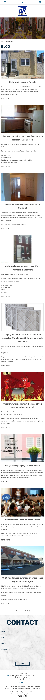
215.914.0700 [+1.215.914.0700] (23, 673)
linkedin (22, 682)
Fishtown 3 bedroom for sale (22, 82)
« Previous (18, 611)
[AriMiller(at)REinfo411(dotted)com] (40, 2)
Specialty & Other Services (21, 688)
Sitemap (32, 691)
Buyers (30, 686)
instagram (19, 682)
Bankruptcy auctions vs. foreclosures (22, 520)
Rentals (8, 688)
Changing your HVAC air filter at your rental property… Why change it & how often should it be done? (22, 338)
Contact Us (36, 688)
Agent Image (30, 694)
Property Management (18, 686)
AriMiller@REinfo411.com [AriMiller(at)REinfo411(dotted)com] (17, 676)
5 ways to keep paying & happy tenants (22, 465)
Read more (5, 98)
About (7, 686)
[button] (5, 2)
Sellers (37, 686)
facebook (24, 682)
